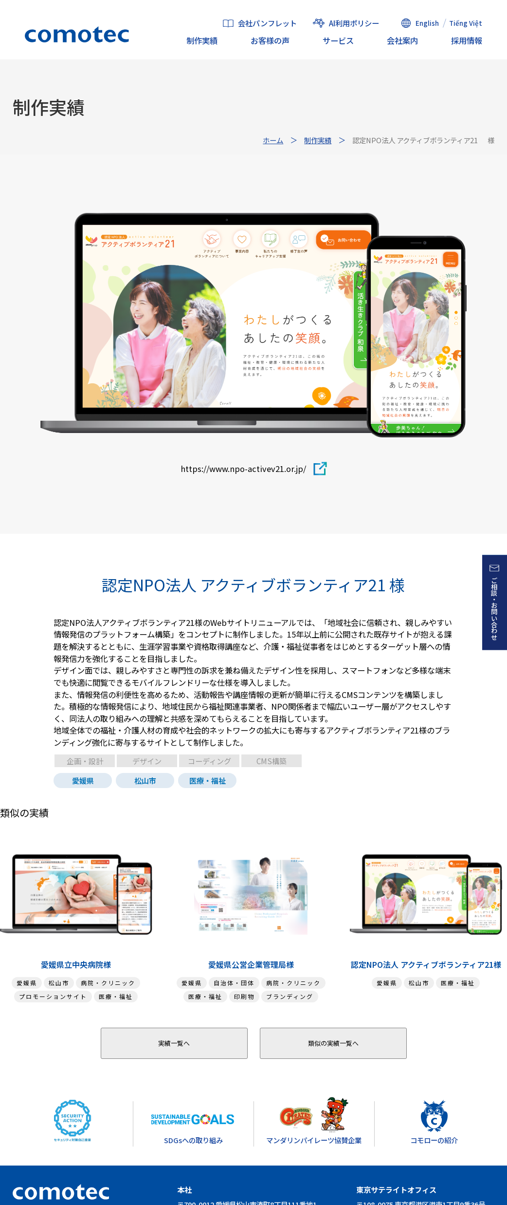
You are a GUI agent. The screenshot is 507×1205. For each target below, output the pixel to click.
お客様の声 (270, 40)
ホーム (273, 140)
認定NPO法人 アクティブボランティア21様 (426, 964)
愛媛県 (83, 780)
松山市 (145, 780)
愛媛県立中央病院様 (76, 964)
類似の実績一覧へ (333, 1043)
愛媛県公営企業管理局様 (251, 964)
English (427, 23)
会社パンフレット (267, 23)
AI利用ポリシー (354, 23)
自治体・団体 (234, 983)
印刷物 (244, 996)
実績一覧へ (174, 1043)
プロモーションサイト (53, 996)
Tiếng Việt (465, 23)
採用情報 (466, 40)
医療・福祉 (207, 780)
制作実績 (201, 40)
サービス (338, 40)
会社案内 (402, 40)
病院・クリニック (108, 983)
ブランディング (289, 996)
